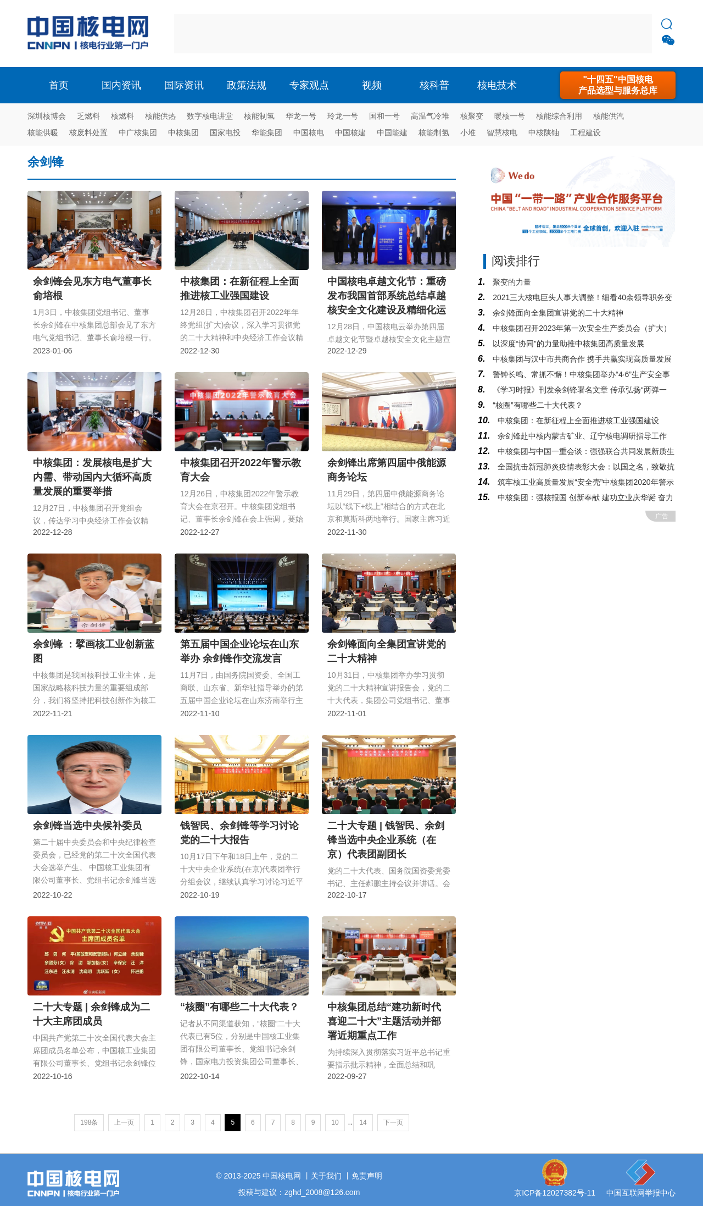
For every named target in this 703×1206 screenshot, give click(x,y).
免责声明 (367, 1175)
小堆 (468, 132)
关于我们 (326, 1175)
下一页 (393, 1122)
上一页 (124, 1122)
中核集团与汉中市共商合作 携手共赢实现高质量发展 (581, 359)
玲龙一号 (342, 116)
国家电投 (225, 132)
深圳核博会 (46, 116)
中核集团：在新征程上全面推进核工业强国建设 (577, 420)
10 (334, 1122)
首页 (59, 85)
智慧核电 (502, 132)
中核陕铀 (543, 132)
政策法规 (246, 85)
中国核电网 (282, 1175)
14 (362, 1122)
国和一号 (384, 116)
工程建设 (585, 132)
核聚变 (471, 116)
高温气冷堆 (430, 116)
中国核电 (308, 132)
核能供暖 (42, 132)
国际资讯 (184, 85)
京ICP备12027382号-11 (554, 1192)
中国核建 (350, 132)
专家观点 (309, 85)
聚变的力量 (510, 282)
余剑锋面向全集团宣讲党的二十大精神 (556, 312)
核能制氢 (259, 116)
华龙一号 (301, 116)
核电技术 (497, 85)
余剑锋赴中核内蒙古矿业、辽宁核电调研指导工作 (581, 435)
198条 (89, 1122)
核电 (90, 33)
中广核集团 (138, 132)
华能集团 (267, 132)
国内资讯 (121, 85)
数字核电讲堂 (210, 116)
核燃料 (122, 116)
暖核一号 (509, 116)
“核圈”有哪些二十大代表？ (536, 405)
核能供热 (160, 116)
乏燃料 (88, 116)
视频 (372, 85)
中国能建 (392, 132)
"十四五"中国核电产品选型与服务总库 (617, 85)
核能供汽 (608, 116)
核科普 (434, 85)
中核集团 (183, 132)
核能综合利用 (559, 116)
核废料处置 (88, 132)
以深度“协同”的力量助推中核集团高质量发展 (567, 343)
